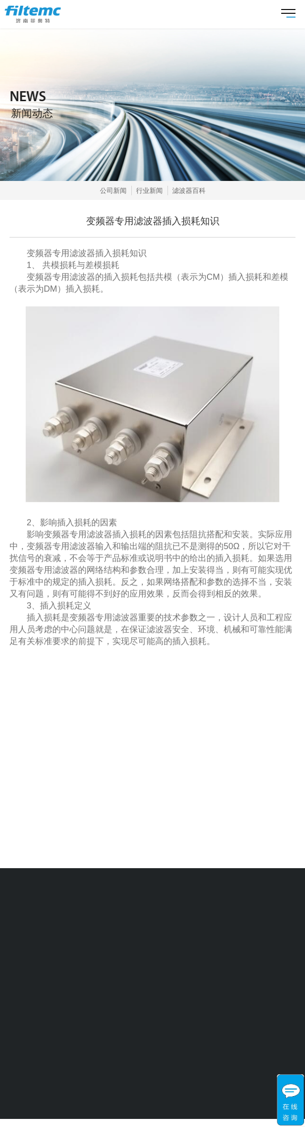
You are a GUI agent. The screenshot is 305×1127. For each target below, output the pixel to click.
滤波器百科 (189, 190)
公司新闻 (113, 190)
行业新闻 (149, 190)
